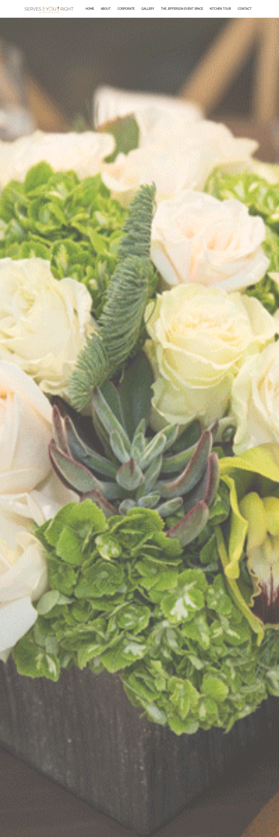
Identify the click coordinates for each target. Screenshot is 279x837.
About (106, 8)
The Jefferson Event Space (182, 8)
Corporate (126, 8)
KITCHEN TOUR (220, 8)
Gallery (147, 8)
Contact (245, 8)
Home (90, 8)
